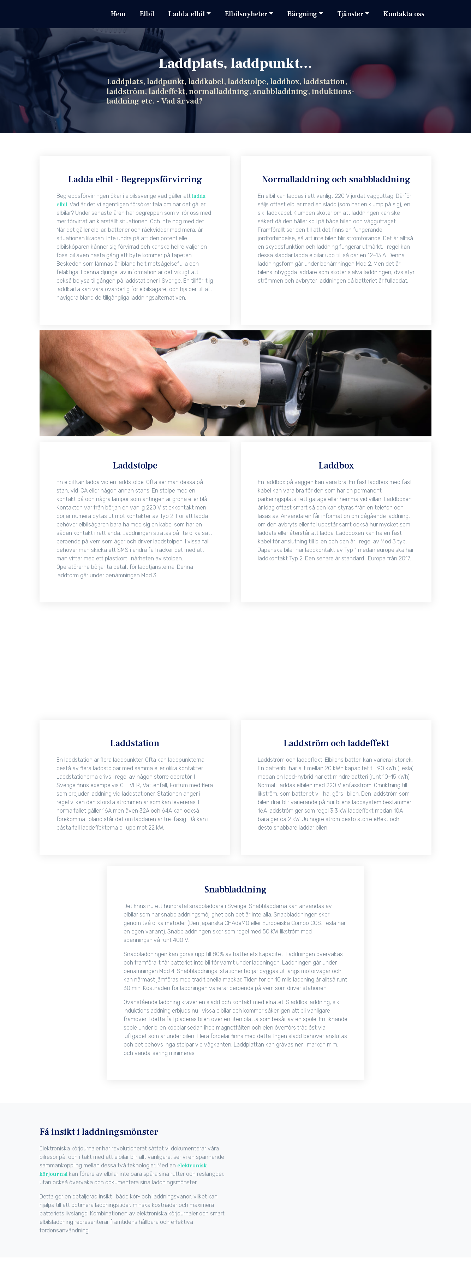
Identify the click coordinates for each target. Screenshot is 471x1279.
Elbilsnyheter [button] (246, 14)
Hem (118, 14)
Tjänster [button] (350, 14)
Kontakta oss (403, 14)
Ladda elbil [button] (186, 14)
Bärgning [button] (302, 14)
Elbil (147, 14)
